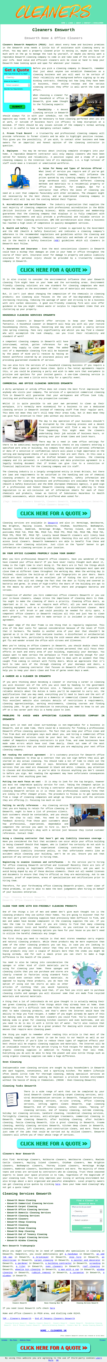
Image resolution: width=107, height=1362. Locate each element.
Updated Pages (25, 1340)
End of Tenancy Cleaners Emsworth (55, 1318)
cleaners (54, 60)
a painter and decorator (85, 1260)
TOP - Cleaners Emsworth (17, 1318)
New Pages (13, 1340)
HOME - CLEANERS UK (53, 1330)
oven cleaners (54, 1266)
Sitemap (4, 1340)
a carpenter (77, 1272)
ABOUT (78, 23)
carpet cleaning (43, 1260)
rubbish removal (41, 1272)
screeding (95, 1263)
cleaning (38, 74)
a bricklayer (41, 1257)
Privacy (103, 1340)
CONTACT (87, 23)
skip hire (75, 1257)
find (11, 1159)
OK (57, 1360)
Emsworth (53, 523)
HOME (63, 23)
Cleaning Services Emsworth (27, 1194)
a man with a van (68, 1269)
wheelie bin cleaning (27, 1269)
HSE (57, 240)
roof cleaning (91, 1266)
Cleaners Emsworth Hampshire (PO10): (25, 45)
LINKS (70, 23)
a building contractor (58, 1263)
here (57, 1184)
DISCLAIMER (98, 23)
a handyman (71, 1254)
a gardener (21, 1263)
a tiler (21, 1266)
